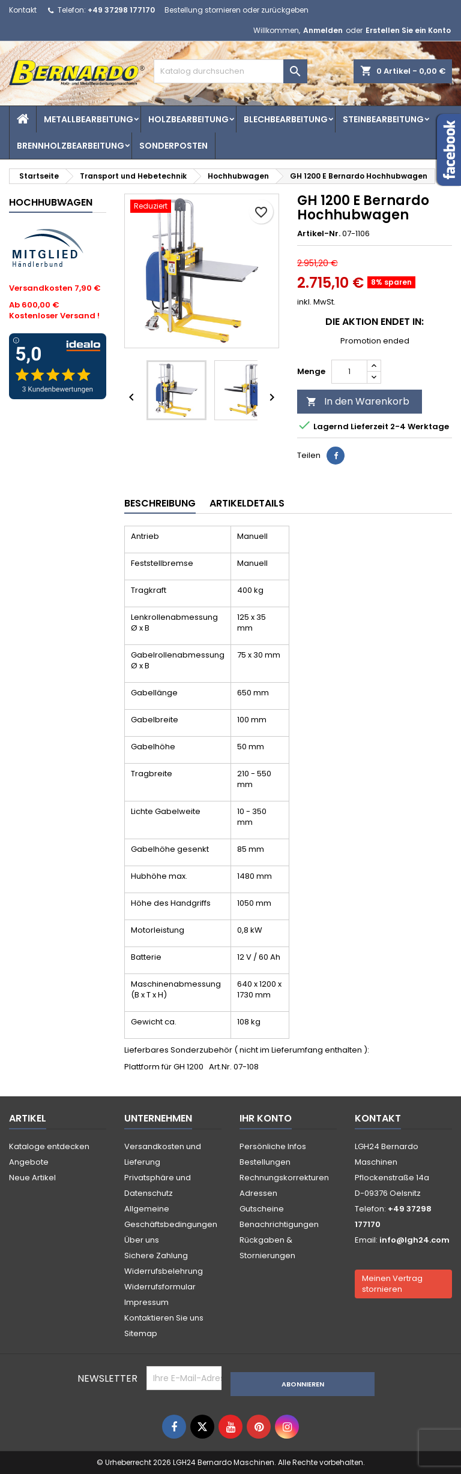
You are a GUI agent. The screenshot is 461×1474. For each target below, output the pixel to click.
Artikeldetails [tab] (247, 503)
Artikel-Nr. (318, 233)
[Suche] (230, 71)
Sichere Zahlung (156, 1255)
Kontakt (23, 10)
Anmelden (323, 30)
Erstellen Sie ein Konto (408, 30)
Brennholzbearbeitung (70, 146)
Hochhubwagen (50, 202)
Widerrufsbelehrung (163, 1271)
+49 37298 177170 (121, 10)
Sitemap (140, 1333)
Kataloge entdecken (49, 1146)
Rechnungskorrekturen (284, 1177)
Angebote (29, 1162)
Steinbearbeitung (383, 119)
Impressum (146, 1302)
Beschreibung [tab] (160, 503)
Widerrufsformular (160, 1286)
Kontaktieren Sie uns (163, 1318)
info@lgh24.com (414, 1240)
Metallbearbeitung (88, 119)
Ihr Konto (266, 1118)
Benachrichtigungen (279, 1224)
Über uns (141, 1240)
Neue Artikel (32, 1177)
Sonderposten (173, 146)
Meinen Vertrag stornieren (392, 1284)
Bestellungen (265, 1162)
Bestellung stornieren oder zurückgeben (236, 10)
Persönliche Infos (273, 1146)
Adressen (258, 1193)
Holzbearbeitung (188, 119)
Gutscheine (262, 1208)
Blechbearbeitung (286, 119)
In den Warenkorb (357, 401)
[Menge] (349, 372)
